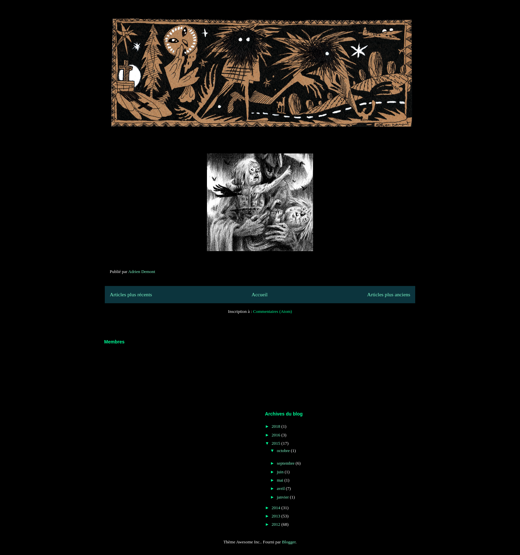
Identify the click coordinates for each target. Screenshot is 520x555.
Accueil (259, 294)
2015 (276, 443)
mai (281, 480)
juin (281, 471)
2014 (276, 507)
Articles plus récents (131, 294)
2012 (276, 524)
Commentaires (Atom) (272, 311)
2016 (276, 434)
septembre (286, 463)
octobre (284, 450)
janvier (283, 497)
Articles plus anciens (388, 294)
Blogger (288, 541)
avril (281, 488)
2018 (276, 426)
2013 (276, 515)
